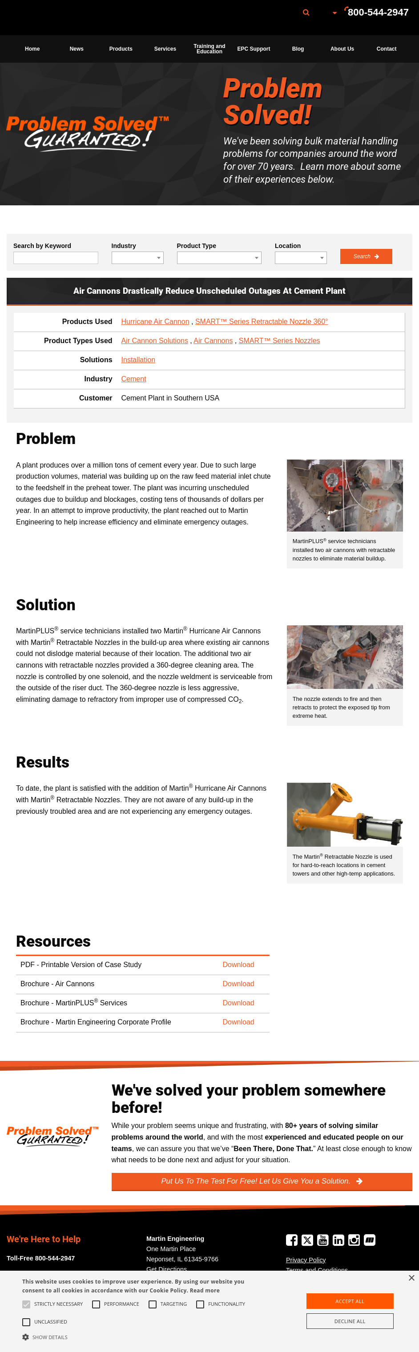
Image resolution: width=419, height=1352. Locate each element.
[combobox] (138, 258)
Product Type (196, 245)
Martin (54, 17)
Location (288, 245)
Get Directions (166, 1269)
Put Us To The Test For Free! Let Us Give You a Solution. (256, 1181)
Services (165, 49)
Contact (387, 49)
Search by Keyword (42, 245)
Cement (133, 379)
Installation (138, 360)
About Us (342, 49)
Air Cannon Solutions (154, 340)
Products (121, 49)
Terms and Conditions (317, 1270)
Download (238, 964)
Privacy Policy (306, 1260)
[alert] (209, 1311)
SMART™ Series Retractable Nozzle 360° (261, 321)
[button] (144, 1336)
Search (363, 256)
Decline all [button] (350, 1321)
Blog (298, 49)
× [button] (411, 1278)
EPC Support (254, 49)
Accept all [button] (349, 1301)
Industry (124, 245)
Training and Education (209, 49)
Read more (205, 1290)
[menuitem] (54, 18)
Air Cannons (213, 340)
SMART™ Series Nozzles (279, 340)
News (77, 49)
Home (32, 49)
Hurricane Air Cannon (155, 321)
